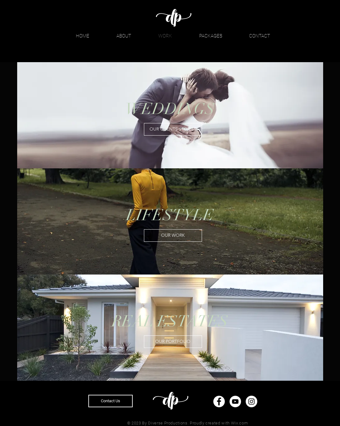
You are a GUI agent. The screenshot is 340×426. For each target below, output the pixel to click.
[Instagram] (251, 401)
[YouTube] (235, 401)
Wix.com (239, 423)
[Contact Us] (110, 401)
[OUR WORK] (173, 235)
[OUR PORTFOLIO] (173, 341)
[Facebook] (219, 401)
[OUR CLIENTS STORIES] (173, 129)
